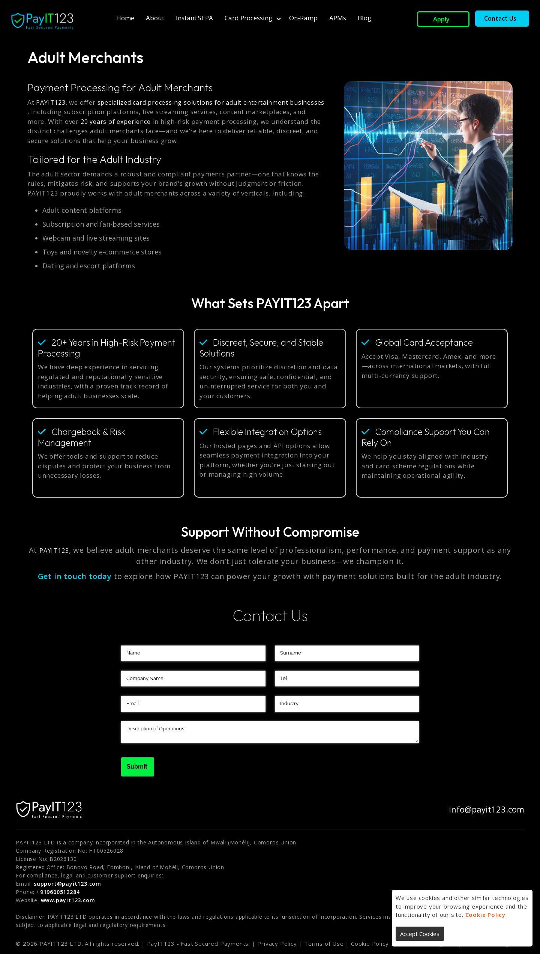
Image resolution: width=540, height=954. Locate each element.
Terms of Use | (326, 943)
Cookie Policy (485, 914)
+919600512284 (58, 891)
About (155, 18)
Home (125, 18)
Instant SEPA (194, 18)
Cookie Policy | (372, 943)
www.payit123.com (68, 900)
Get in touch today (75, 576)
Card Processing (248, 18)
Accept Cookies (420, 933)
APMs (337, 18)
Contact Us (500, 18)
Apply (441, 19)
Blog (364, 18)
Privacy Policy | (279, 943)
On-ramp (303, 18)
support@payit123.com (67, 883)
